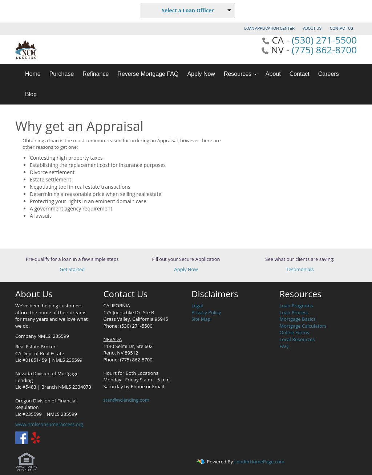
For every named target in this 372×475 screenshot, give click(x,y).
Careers (328, 74)
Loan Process (294, 312)
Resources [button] (240, 74)
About (273, 74)
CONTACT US (341, 28)
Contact (300, 74)
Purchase (61, 74)
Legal (197, 305)
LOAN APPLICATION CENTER (269, 28)
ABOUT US (312, 28)
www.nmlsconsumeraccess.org (49, 424)
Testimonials (300, 269)
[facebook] (21, 437)
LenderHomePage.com (259, 461)
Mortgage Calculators (303, 326)
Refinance (95, 74)
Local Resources (297, 339)
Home (33, 74)
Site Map (201, 319)
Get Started (72, 269)
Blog (31, 94)
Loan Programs (296, 305)
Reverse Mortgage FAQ (147, 74)
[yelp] (35, 437)
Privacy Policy (206, 312)
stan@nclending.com (126, 400)
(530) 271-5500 (324, 39)
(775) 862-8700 (324, 49)
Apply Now (201, 74)
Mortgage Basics (298, 319)
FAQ (284, 346)
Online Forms (294, 332)
